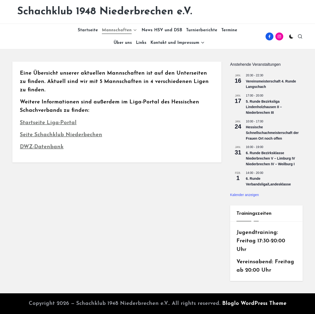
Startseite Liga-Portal (48, 122)
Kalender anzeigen (244, 195)
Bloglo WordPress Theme (254, 303)
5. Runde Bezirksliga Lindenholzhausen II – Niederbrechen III (264, 107)
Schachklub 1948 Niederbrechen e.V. (104, 12)
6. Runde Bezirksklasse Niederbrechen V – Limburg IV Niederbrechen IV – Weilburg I (270, 158)
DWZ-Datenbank (41, 146)
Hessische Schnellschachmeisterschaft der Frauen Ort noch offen (272, 132)
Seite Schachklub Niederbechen (61, 134)
